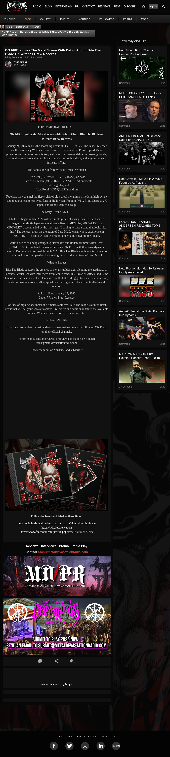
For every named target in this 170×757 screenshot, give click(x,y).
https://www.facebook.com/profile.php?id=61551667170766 (56, 531)
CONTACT (88, 6)
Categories (22, 27)
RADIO (37, 6)
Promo (64, 546)
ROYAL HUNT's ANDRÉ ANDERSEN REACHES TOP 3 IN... (139, 225)
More (146, 19)
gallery (45, 19)
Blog (9, 27)
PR (77, 6)
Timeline (9, 19)
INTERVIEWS (63, 6)
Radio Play (79, 546)
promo (35, 27)
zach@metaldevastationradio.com (63, 552)
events (65, 19)
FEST (117, 6)
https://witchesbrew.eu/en (57, 527)
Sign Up (153, 6)
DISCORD (130, 6)
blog (28, 19)
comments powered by (56, 684)
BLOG (48, 6)
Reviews (32, 546)
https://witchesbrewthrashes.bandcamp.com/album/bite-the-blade (57, 523)
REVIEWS (104, 6)
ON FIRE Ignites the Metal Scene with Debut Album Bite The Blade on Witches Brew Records (45, 33)
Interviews (49, 546)
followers (106, 19)
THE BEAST (20, 62)
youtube (84, 19)
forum (127, 19)
